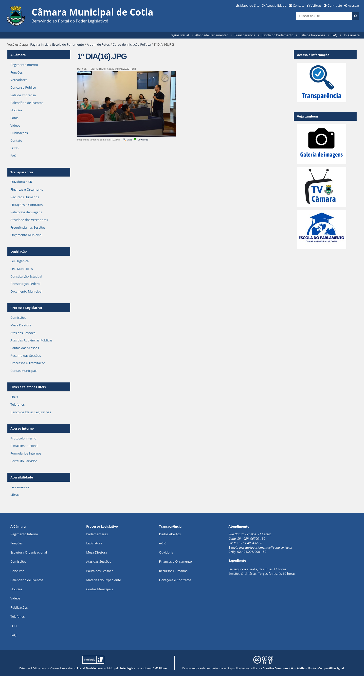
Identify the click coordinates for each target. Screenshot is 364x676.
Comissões (18, 317)
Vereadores (18, 80)
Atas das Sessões (22, 333)
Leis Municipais (21, 268)
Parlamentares (97, 534)
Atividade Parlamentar (211, 35)
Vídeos (15, 125)
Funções (16, 72)
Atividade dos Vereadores (29, 220)
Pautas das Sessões (24, 348)
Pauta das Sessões (99, 571)
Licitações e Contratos (26, 204)
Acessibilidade (276, 5)
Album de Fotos (98, 44)
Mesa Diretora (20, 325)
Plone (163, 668)
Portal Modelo (86, 668)
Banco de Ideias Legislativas (30, 412)
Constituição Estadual (26, 276)
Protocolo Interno (23, 438)
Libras (14, 494)
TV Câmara (352, 35)
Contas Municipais (23, 370)
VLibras (316, 5)
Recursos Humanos (24, 197)
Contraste (335, 5)
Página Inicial (179, 35)
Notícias (16, 110)
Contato (299, 5)
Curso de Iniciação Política (131, 44)
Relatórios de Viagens (26, 212)
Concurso (17, 571)
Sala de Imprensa (312, 35)
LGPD (14, 148)
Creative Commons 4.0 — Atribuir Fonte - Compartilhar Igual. (304, 668)
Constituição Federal (25, 283)
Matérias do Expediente (103, 580)
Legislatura (94, 543)
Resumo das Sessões (25, 355)
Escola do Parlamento (277, 35)
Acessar (353, 5)
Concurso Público (23, 87)
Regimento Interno (24, 64)
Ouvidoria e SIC (21, 181)
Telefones (17, 404)
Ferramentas (19, 487)
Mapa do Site (249, 5)
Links (14, 397)
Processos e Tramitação (27, 363)
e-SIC (162, 543)
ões (16, 543)
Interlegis (126, 668)
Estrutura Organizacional (28, 552)
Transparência (244, 35)
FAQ (334, 35)
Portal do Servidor (23, 461)
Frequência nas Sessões (27, 227)
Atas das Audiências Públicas (31, 340)
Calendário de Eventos (26, 102)
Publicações (19, 133)
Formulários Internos (25, 453)
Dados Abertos (170, 534)
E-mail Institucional (24, 445)
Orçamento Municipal (26, 235)
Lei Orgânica (19, 261)
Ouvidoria (166, 552)
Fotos (14, 118)
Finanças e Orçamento (26, 189)
